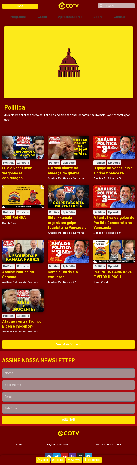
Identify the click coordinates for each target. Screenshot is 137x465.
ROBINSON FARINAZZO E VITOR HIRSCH (112, 274)
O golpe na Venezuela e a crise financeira (113, 170)
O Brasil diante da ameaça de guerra (63, 170)
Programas (18, 17)
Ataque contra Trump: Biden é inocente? (21, 323)
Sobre (98, 17)
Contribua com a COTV (107, 444)
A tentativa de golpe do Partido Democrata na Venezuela (113, 222)
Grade (42, 17)
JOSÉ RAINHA (14, 217)
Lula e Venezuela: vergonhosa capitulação (17, 172)
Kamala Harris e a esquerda (63, 274)
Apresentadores (70, 17)
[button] (68, 344)
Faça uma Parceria (58, 444)
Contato (120, 17)
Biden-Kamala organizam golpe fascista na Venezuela (67, 222)
